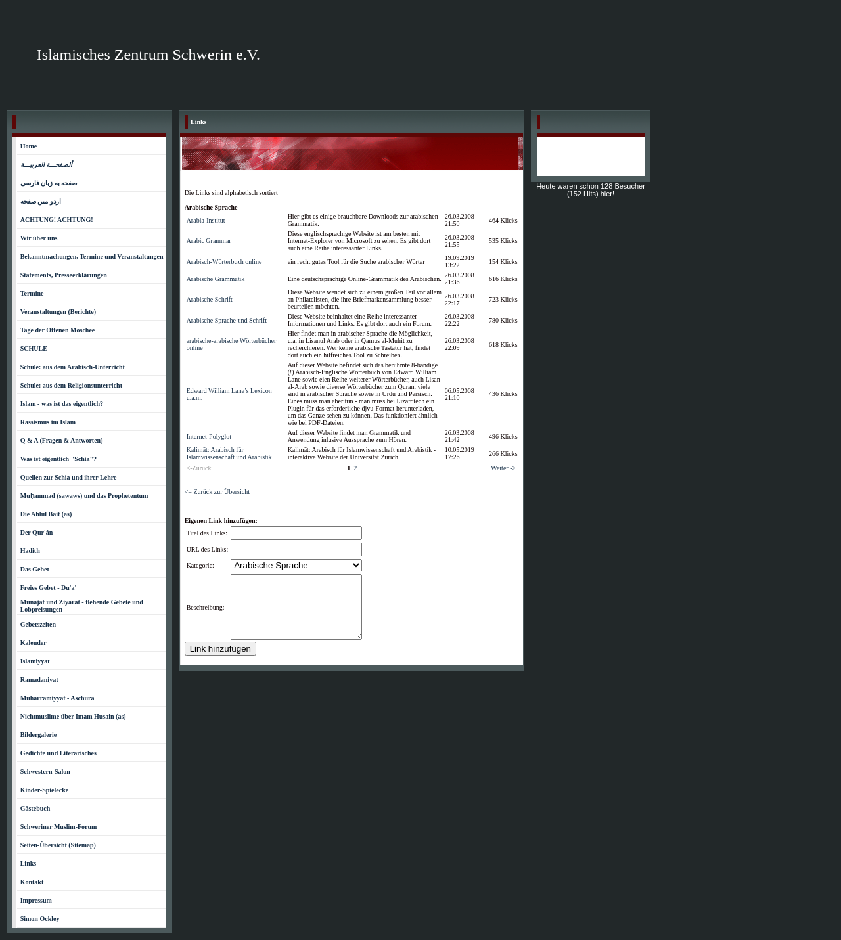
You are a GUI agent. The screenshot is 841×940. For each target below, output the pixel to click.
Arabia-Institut (206, 220)
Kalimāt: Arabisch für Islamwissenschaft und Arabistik (229, 453)
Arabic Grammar (209, 240)
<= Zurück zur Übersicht (217, 491)
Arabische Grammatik (216, 278)
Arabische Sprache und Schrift (227, 320)
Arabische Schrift (210, 299)
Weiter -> (503, 468)
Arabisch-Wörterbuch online (224, 261)
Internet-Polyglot (209, 436)
